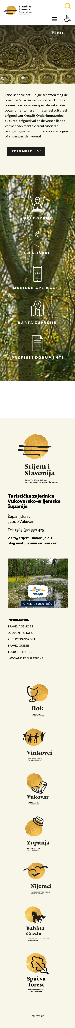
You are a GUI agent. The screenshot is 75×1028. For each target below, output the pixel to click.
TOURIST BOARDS (20, 652)
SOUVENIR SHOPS (20, 633)
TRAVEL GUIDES (19, 645)
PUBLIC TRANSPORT (21, 639)
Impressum (37, 1016)
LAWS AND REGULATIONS (25, 658)
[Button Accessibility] (67, 25)
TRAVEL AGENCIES (20, 626)
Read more (26, 151)
